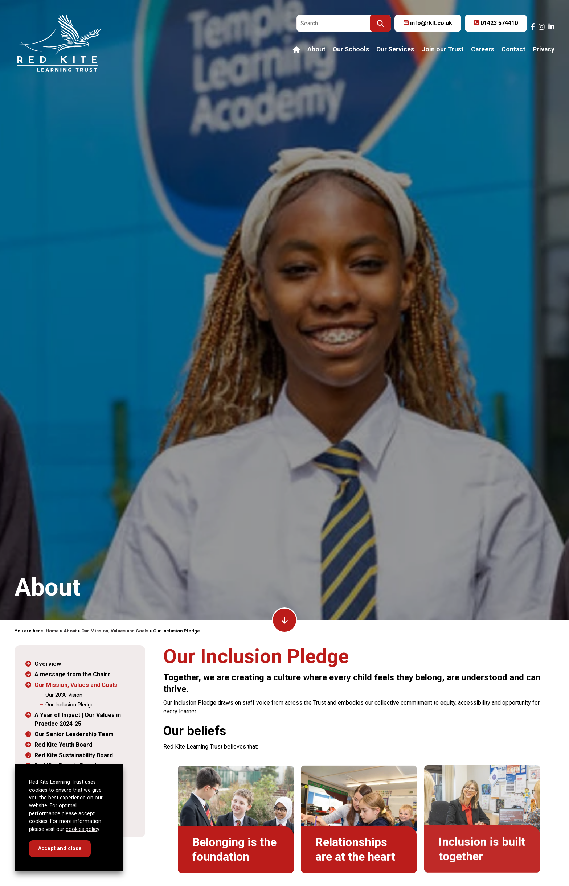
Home (52, 631)
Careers (482, 49)
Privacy (543, 49)
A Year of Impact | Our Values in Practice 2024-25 (77, 719)
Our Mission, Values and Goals (114, 631)
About (316, 49)
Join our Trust (442, 49)
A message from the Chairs (72, 674)
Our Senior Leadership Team (74, 734)
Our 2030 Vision (63, 695)
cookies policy (82, 829)
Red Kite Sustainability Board (73, 755)
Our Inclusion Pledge (69, 705)
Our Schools (351, 49)
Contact (513, 49)
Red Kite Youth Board (63, 744)
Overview (47, 663)
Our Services (395, 49)
